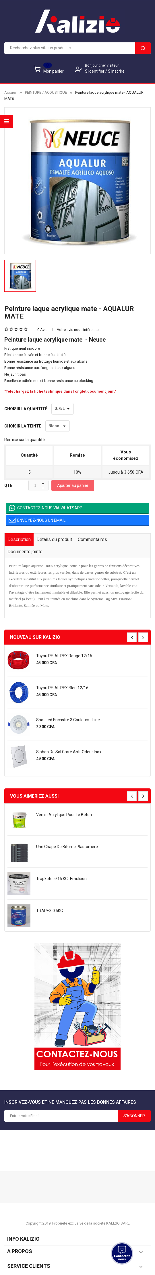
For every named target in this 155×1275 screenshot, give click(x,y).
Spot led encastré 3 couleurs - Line (68, 719)
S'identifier (95, 71)
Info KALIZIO (23, 1239)
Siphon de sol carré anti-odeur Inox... (70, 751)
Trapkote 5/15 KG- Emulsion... (62, 878)
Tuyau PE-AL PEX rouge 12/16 (64, 655)
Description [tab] (19, 539)
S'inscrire (116, 71)
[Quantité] (35, 485)
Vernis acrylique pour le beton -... (66, 814)
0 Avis (42, 329)
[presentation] (132, 637)
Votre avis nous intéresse (77, 329)
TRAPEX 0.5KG (49, 910)
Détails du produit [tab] (54, 539)
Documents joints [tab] (24, 551)
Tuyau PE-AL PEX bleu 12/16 (62, 687)
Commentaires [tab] (92, 539)
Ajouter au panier (72, 485)
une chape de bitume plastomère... (68, 846)
